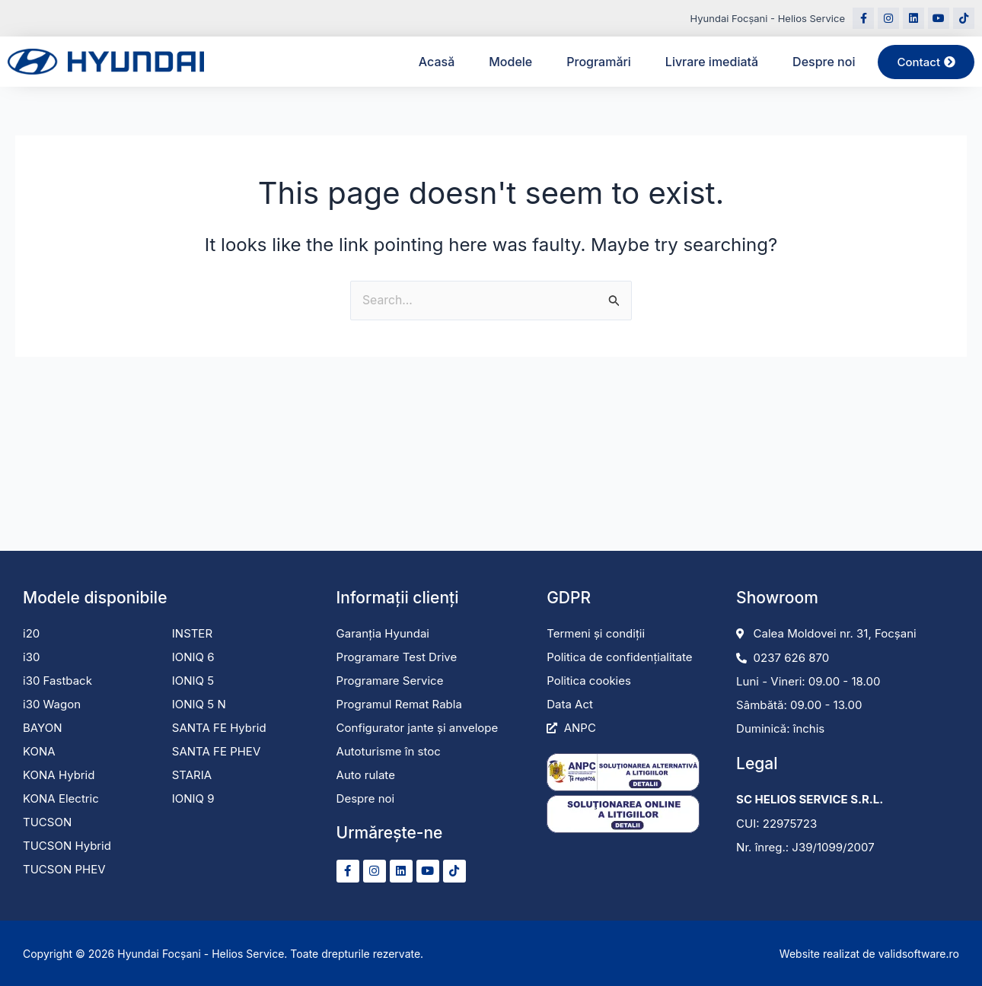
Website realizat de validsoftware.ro (869, 953)
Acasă (436, 61)
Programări (598, 61)
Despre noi (823, 61)
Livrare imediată (711, 61)
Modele (510, 61)
